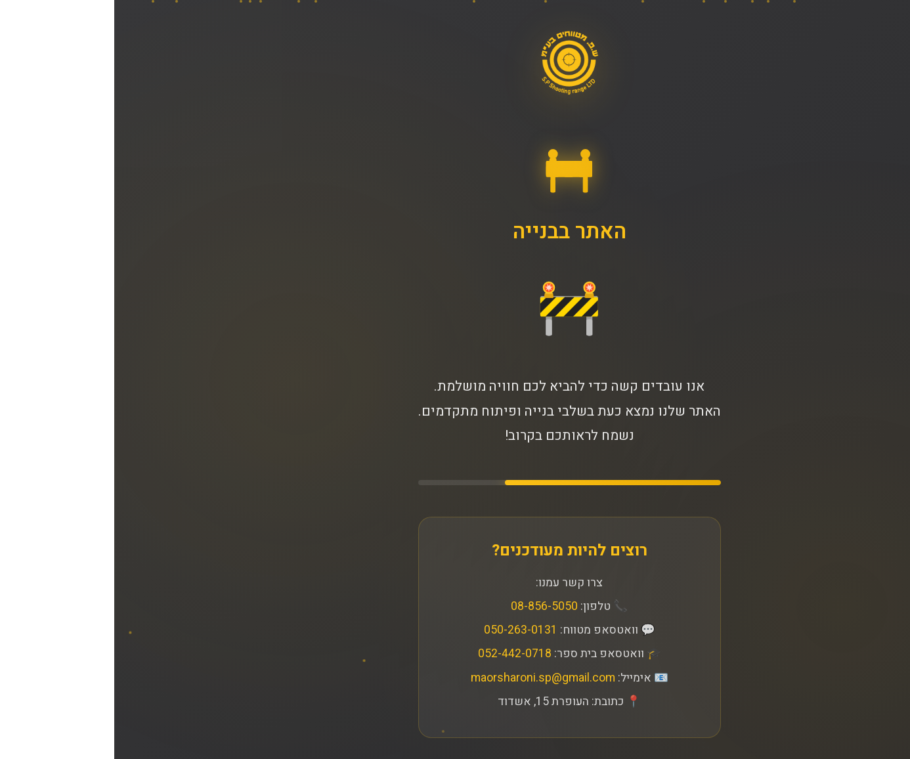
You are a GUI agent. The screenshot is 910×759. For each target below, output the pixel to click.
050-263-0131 (406, 630)
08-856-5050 (430, 606)
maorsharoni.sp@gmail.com (429, 678)
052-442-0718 (400, 654)
